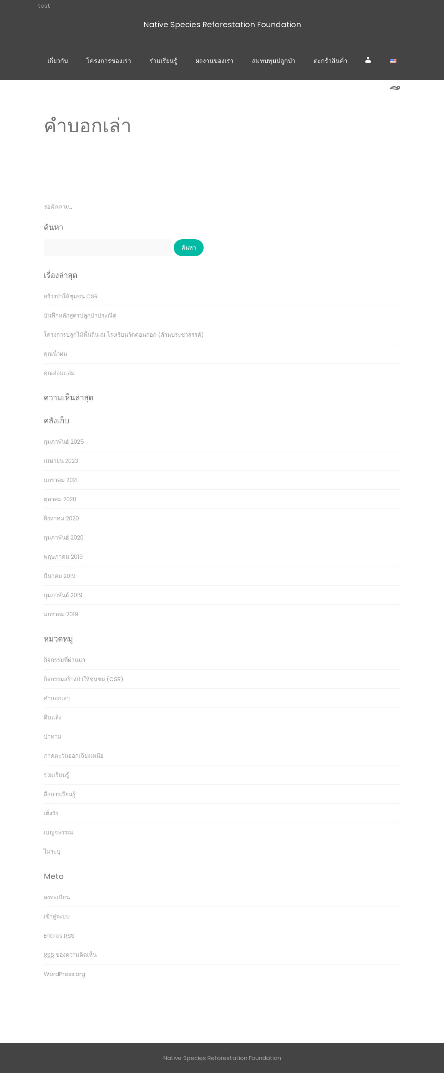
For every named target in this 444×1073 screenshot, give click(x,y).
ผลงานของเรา (215, 60)
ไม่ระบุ (52, 852)
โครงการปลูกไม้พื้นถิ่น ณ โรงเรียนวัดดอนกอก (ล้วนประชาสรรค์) (124, 335)
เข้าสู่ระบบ (57, 916)
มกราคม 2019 (61, 614)
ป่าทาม (52, 736)
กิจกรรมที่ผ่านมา (64, 660)
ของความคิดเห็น (70, 955)
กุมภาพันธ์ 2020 (64, 537)
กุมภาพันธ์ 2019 (63, 595)
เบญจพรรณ (58, 832)
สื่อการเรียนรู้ (60, 794)
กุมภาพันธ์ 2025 (64, 442)
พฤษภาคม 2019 (63, 557)
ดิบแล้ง (52, 717)
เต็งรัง (51, 813)
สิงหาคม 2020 (61, 518)
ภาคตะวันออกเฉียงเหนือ (74, 756)
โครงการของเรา (108, 60)
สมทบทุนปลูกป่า (273, 60)
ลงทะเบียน (57, 897)
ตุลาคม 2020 (60, 499)
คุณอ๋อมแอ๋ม (59, 373)
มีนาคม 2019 (60, 576)
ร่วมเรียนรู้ (163, 60)
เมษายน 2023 (61, 461)
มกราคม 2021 (61, 480)
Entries (59, 935)
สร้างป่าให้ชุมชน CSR (71, 296)
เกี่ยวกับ (58, 60)
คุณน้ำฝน (55, 354)
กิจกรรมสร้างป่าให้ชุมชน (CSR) (83, 679)
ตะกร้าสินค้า (330, 60)
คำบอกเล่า (57, 698)
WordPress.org (64, 974)
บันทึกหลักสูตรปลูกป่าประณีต (80, 315)
